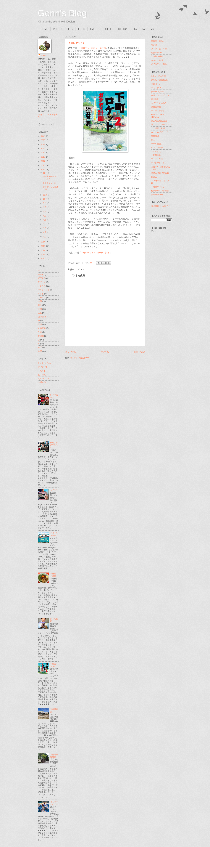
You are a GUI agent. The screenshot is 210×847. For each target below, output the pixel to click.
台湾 (40, 332)
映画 (40, 301)
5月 (45, 220)
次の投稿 (70, 351)
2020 (43, 148)
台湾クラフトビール (160, 95)
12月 (45, 173)
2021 (43, 144)
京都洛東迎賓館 (54, 755)
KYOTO (94, 29)
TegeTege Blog (44, 363)
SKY (134, 29)
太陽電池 (42, 328)
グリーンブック (54, 534)
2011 (43, 254)
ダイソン (54, 490)
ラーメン (42, 297)
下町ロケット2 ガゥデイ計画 (92, 48)
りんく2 (41, 371)
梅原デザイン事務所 (160, 190)
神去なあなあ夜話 (159, 121)
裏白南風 (42, 375)
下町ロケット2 (76, 43)
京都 (40, 309)
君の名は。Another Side (161, 124)
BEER (70, 29)
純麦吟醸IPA (156, 52)
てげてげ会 (43, 367)
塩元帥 (154, 45)
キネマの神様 (157, 60)
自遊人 (154, 177)
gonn (43, 55)
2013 (43, 246)
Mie (153, 29)
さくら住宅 (156, 151)
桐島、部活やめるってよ (54, 444)
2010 (43, 258)
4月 (45, 224)
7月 (45, 211)
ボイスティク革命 (159, 64)
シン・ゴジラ (157, 147)
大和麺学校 (156, 155)
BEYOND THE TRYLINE (157, 115)
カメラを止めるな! (159, 103)
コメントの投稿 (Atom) (80, 358)
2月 (45, 232)
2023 (43, 140)
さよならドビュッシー (161, 132)
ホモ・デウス (157, 88)
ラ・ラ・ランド (158, 111)
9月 (45, 203)
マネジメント (44, 290)
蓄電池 (41, 336)
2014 (43, 242)
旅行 (40, 347)
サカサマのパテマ (54, 803)
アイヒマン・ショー (160, 163)
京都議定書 (156, 107)
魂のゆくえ (156, 84)
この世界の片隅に (159, 128)
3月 (45, 228)
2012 (43, 250)
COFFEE (108, 29)
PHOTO (57, 29)
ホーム (105, 351)
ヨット (41, 293)
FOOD (81, 29)
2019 (43, 153)
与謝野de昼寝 (157, 56)
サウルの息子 (157, 144)
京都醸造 (155, 136)
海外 (40, 305)
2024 (43, 136)
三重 (40, 313)
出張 (40, 324)
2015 (43, 169)
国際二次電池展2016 (160, 173)
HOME (44, 29)
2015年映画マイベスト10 (51, 177)
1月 (45, 236)
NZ (143, 29)
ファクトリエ (157, 159)
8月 (45, 207)
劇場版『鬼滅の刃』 (160, 80)
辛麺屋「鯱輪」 (54, 575)
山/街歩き (42, 317)
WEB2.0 (41, 278)
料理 (40, 351)
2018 (43, 157)
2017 (43, 161)
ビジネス (42, 286)
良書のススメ (44, 378)
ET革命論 (42, 382)
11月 (45, 195)
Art (39, 271)
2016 (43, 165)
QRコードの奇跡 (158, 76)
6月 (45, 216)
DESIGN (123, 29)
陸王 (153, 140)
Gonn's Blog (62, 13)
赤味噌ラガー (157, 194)
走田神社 (155, 99)
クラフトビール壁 (159, 49)
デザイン (42, 282)
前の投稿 (139, 351)
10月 (45, 199)
